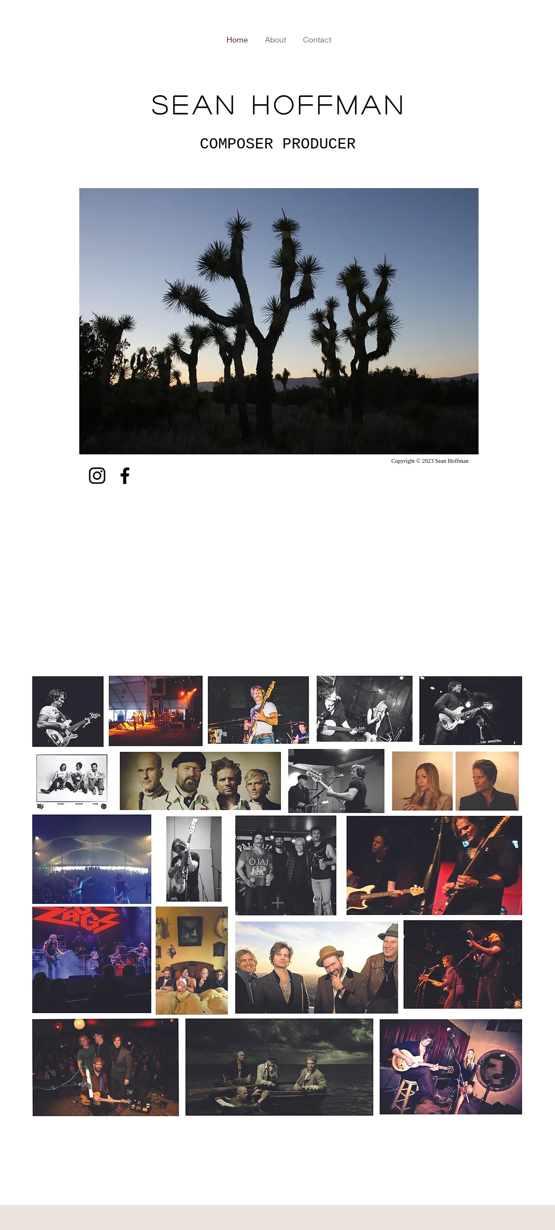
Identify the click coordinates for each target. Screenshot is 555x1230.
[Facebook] (125, 476)
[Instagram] (97, 476)
